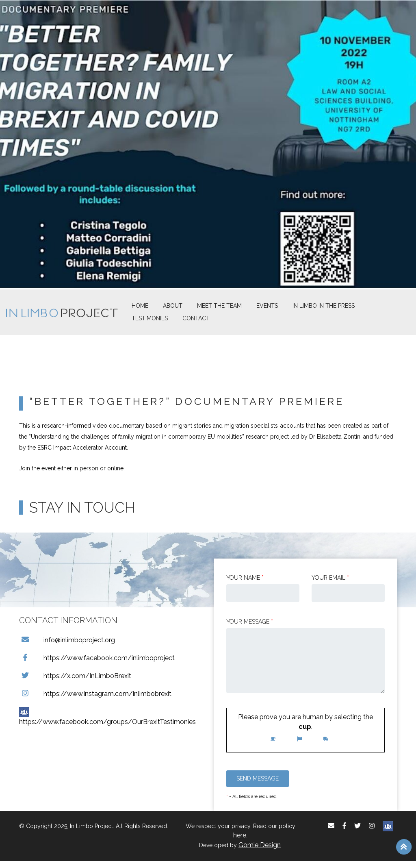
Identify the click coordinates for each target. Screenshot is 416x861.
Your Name (245, 577)
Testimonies (150, 318)
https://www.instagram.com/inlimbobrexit (95, 694)
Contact (196, 318)
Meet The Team (219, 305)
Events (267, 305)
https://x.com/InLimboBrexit (75, 676)
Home (140, 305)
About (172, 305)
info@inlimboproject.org (67, 640)
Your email (330, 577)
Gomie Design (259, 845)
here (239, 835)
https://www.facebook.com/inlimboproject (97, 658)
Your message (249, 621)
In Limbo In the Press (323, 305)
